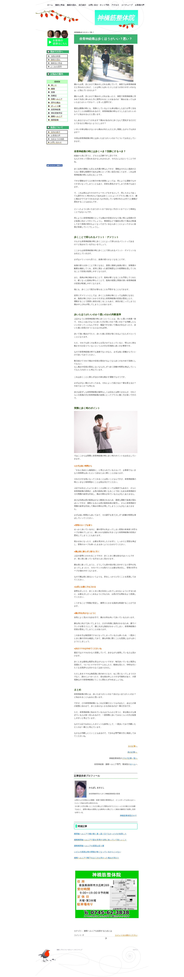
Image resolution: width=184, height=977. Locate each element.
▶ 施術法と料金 (55, 63)
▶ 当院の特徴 (54, 56)
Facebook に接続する (54, 165)
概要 (58, 949)
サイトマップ (78, 949)
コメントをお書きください (126, 935)
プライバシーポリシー (66, 949)
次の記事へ (132, 746)
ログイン (135, 949)
